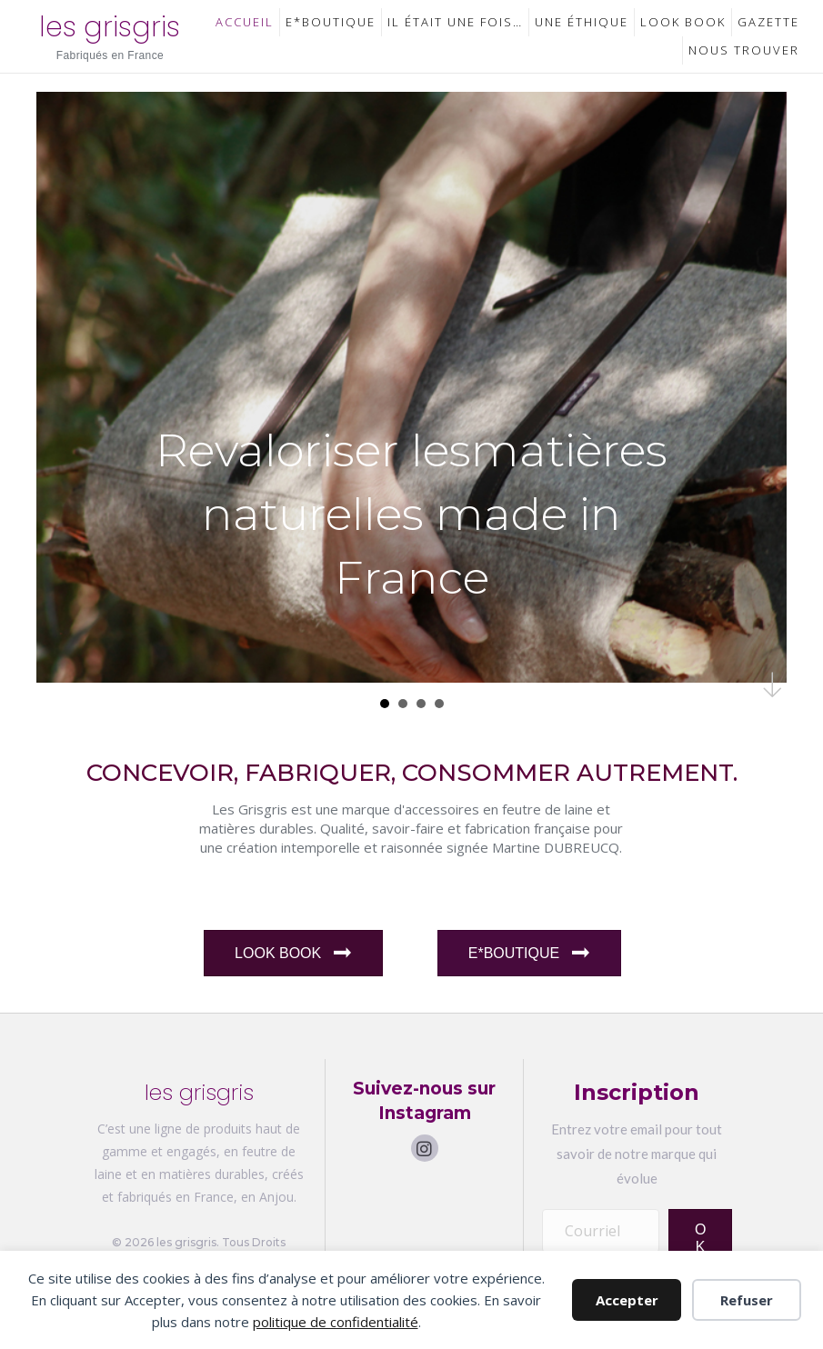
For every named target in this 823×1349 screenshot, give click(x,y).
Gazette (768, 22)
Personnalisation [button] (439, 703)
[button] (424, 1148)
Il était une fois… (455, 22)
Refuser (746, 1300)
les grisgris (109, 27)
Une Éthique (581, 22)
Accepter (627, 1300)
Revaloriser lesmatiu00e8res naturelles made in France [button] (384, 703)
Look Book (683, 22)
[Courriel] (600, 1230)
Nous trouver (743, 50)
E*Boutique (331, 22)
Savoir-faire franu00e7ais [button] (421, 703)
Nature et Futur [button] (402, 703)
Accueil (245, 22)
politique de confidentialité (335, 1322)
